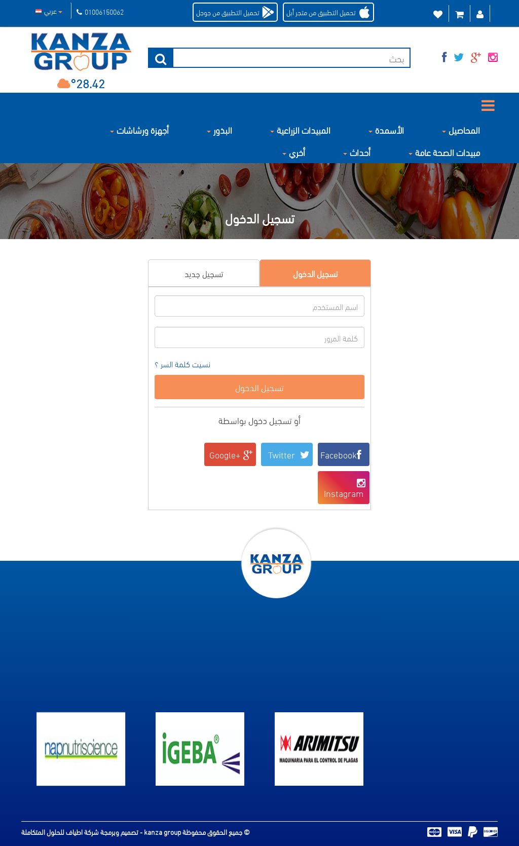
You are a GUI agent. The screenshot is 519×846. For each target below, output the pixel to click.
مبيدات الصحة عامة (444, 151)
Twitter (289, 454)
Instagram (345, 488)
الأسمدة (386, 129)
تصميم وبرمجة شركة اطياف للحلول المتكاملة (80, 831)
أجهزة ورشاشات (139, 129)
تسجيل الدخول (315, 273)
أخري (293, 151)
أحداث (356, 151)
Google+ (231, 454)
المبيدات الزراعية (300, 129)
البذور (219, 129)
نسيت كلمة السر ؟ (182, 364)
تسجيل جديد (203, 273)
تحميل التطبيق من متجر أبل (321, 12)
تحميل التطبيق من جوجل (228, 12)
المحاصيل (461, 129)
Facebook (343, 454)
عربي (48, 10)
